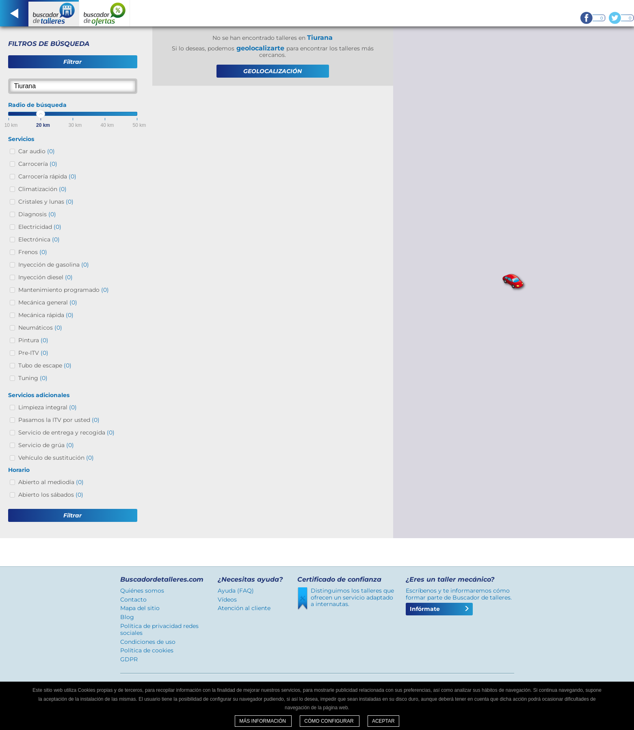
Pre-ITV (33, 352)
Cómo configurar (329, 721)
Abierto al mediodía (51, 482)
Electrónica (39, 239)
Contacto (133, 599)
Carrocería (37, 163)
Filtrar (72, 61)
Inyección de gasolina (53, 264)
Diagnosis (37, 214)
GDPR (129, 659)
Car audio (36, 151)
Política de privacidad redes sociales (159, 629)
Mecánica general (47, 302)
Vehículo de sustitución (56, 457)
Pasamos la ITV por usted (59, 420)
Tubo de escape (44, 365)
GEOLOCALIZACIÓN (272, 71)
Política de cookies (146, 650)
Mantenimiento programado (63, 289)
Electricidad (39, 226)
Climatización (42, 189)
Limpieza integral (47, 407)
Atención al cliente (244, 608)
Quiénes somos (142, 590)
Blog (127, 617)
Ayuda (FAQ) (236, 590)
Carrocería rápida (47, 176)
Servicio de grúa (46, 445)
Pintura (33, 340)
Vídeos (227, 599)
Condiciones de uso (147, 641)
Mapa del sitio (140, 608)
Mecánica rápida (46, 315)
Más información (263, 721)
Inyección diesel (45, 277)
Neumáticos (40, 327)
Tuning (33, 378)
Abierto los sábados (50, 494)
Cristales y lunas (46, 201)
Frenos (32, 252)
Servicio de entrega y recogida (66, 432)
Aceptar (383, 721)
